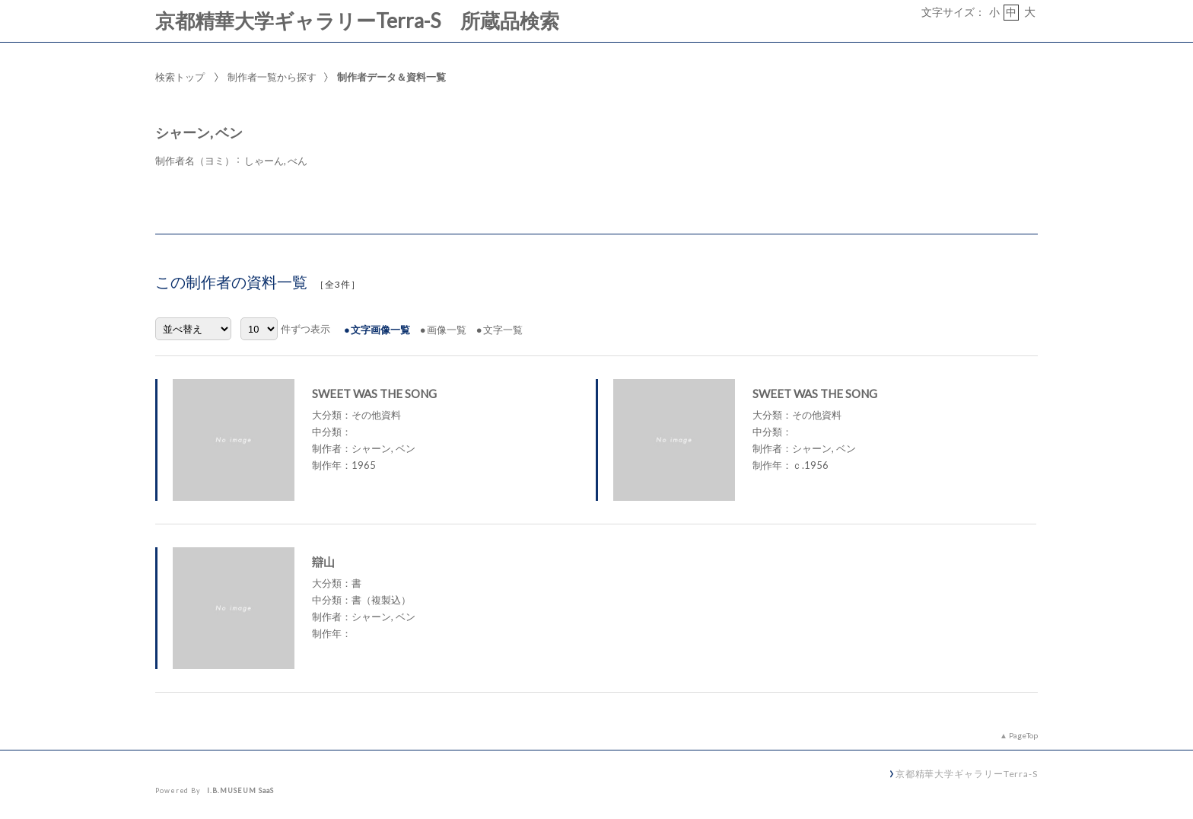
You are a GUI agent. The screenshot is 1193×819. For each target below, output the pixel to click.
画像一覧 (446, 329)
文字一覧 (503, 329)
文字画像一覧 (380, 329)
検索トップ (180, 77)
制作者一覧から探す (272, 77)
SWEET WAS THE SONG (374, 393)
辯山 (323, 562)
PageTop (1023, 735)
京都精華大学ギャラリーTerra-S (967, 773)
